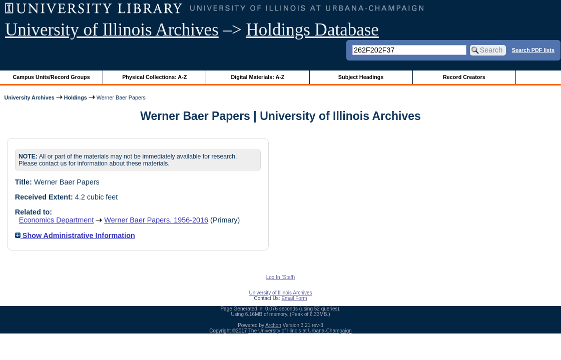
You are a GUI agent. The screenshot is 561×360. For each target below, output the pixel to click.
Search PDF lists (533, 49)
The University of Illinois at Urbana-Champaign (300, 331)
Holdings (75, 97)
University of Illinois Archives (112, 30)
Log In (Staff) (280, 277)
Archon (273, 325)
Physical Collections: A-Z (154, 77)
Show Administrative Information (75, 236)
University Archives (29, 97)
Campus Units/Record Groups (51, 77)
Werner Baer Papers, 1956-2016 (156, 220)
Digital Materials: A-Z (257, 77)
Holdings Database (312, 30)
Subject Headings (361, 77)
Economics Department (56, 220)
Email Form (294, 298)
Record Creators (464, 77)
